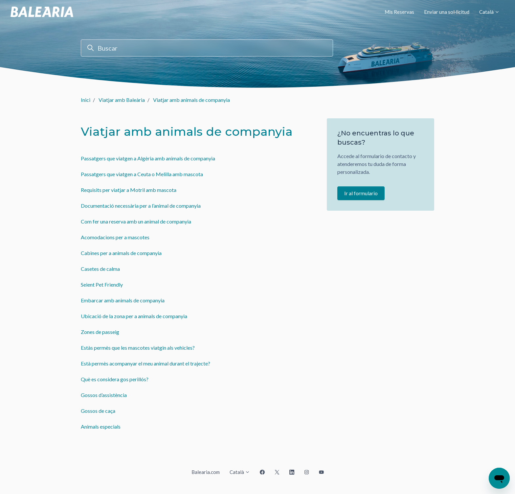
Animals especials (101, 426)
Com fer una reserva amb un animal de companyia (136, 221)
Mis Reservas (399, 12)
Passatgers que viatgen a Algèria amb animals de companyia (148, 158)
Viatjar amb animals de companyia (191, 100)
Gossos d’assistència (104, 395)
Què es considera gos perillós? (114, 379)
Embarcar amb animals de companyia (123, 300)
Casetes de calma (100, 269)
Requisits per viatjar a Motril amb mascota (128, 190)
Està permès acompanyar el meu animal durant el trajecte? (145, 363)
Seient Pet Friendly (102, 284)
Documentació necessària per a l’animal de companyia (141, 205)
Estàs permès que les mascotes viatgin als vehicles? (138, 347)
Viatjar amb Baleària (122, 100)
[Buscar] (207, 48)
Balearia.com (205, 472)
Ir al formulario (361, 193)
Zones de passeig (100, 332)
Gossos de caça (98, 411)
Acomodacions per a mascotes (115, 237)
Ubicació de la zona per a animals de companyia (134, 316)
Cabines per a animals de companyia (121, 253)
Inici (85, 100)
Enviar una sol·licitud (446, 12)
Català (489, 12)
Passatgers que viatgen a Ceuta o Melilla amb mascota (142, 174)
